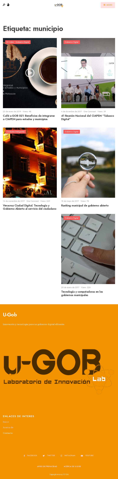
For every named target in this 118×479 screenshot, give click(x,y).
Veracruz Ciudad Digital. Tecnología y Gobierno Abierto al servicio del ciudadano (29, 207)
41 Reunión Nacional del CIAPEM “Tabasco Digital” (87, 117)
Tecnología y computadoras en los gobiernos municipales (82, 293)
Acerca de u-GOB (72, 466)
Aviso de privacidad (47, 466)
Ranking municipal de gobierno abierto (84, 205)
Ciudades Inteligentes (15, 131)
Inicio (6, 421)
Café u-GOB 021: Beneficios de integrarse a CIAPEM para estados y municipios (29, 117)
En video (10, 42)
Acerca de (8, 427)
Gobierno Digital (22, 42)
